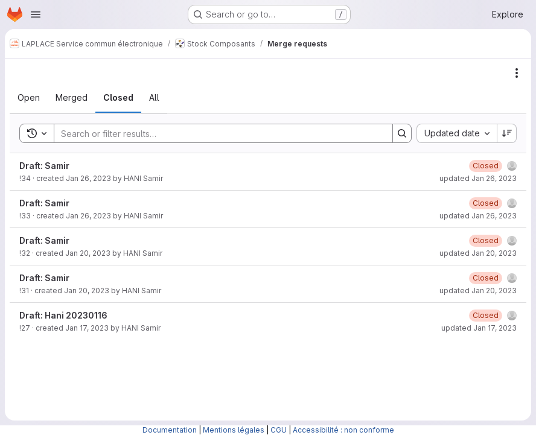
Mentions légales (233, 429)
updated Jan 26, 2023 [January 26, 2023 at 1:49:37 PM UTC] (478, 215)
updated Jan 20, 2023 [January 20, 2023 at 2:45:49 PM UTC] (478, 290)
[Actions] (516, 73)
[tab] (29, 98)
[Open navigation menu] (35, 14)
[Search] (217, 133)
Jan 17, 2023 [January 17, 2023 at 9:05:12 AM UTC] (87, 327)
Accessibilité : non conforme (343, 429)
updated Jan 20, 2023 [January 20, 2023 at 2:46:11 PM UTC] (478, 253)
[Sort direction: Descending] (507, 133)
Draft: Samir (44, 165)
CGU (278, 429)
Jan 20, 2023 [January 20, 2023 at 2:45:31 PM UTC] (86, 290)
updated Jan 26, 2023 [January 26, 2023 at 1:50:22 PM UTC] (478, 178)
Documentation (169, 429)
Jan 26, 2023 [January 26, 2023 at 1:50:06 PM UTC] (88, 178)
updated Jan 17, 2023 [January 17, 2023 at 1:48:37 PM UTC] (479, 327)
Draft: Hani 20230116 (63, 315)
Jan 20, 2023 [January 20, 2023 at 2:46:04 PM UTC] (87, 253)
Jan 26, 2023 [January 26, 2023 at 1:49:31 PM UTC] (88, 215)
